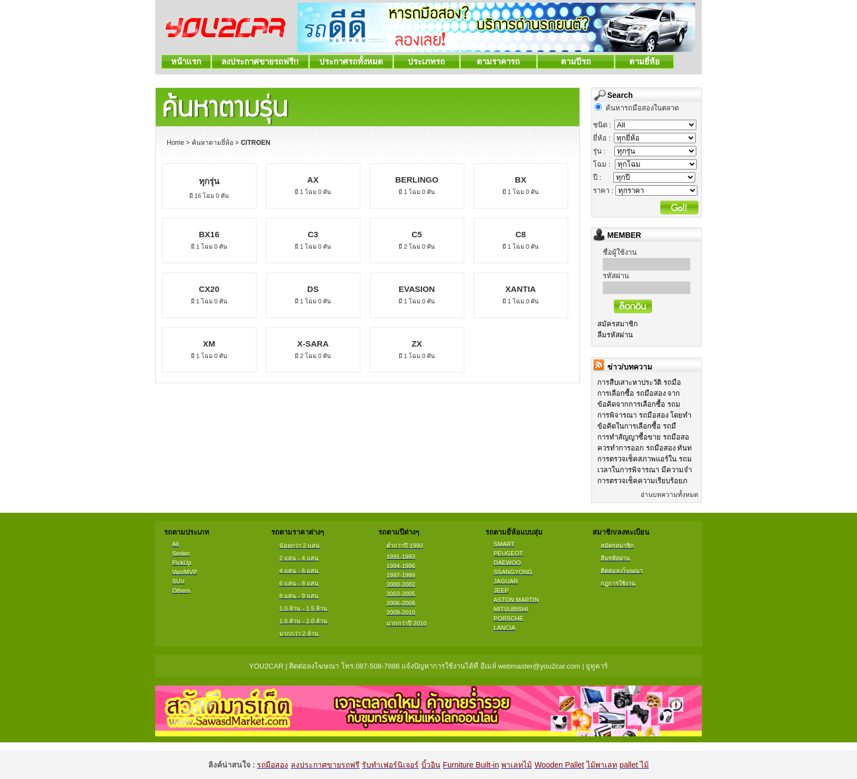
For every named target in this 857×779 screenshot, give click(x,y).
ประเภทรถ (426, 61)
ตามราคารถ (498, 61)
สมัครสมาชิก (617, 324)
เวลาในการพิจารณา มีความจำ (644, 470)
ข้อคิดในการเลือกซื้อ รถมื (636, 426)
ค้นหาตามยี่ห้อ (212, 143)
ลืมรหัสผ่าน (615, 335)
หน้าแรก (186, 61)
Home (175, 143)
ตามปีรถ (575, 61)
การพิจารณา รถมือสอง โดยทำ (644, 415)
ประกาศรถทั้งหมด (351, 61)
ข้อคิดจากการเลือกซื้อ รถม (638, 404)
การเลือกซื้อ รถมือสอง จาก (638, 393)
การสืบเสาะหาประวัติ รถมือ (639, 382)
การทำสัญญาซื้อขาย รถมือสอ (643, 437)
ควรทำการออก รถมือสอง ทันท (644, 448)
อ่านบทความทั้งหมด (669, 495)
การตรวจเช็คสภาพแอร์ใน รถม (644, 459)
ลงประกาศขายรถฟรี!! (260, 61)
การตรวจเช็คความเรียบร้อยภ (642, 481)
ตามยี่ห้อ (645, 61)
